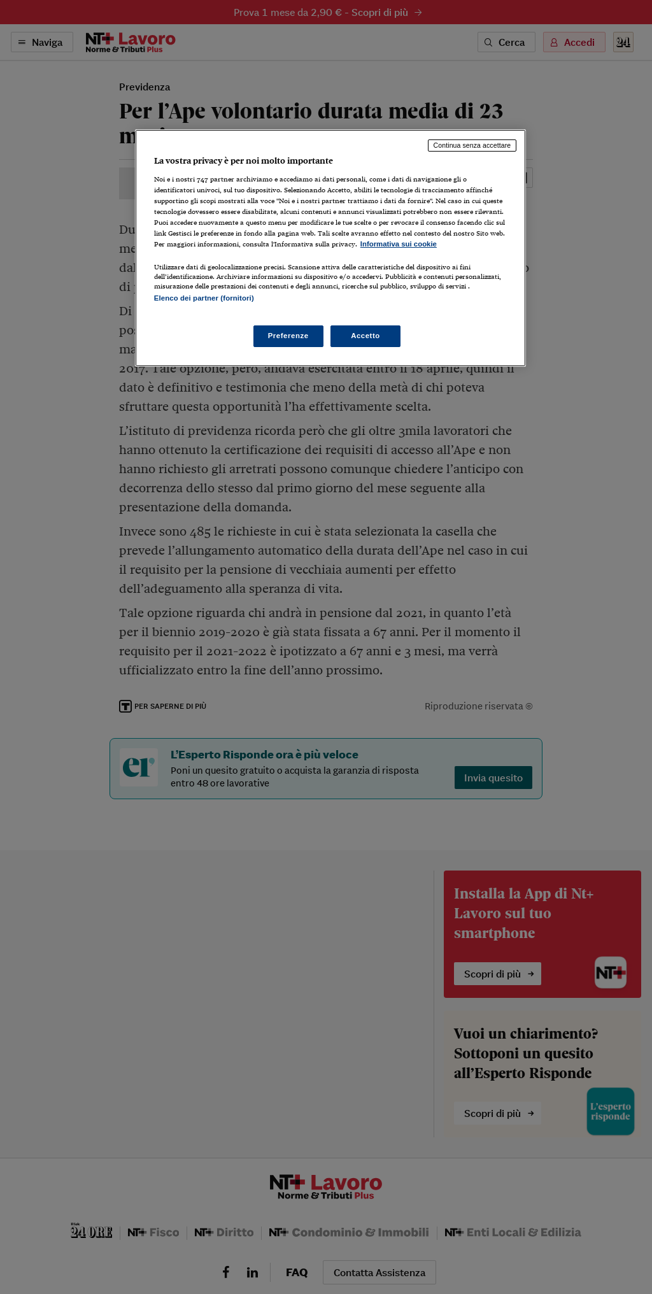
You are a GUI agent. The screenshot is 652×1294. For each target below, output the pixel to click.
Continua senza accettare (472, 145)
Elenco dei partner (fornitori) (204, 298)
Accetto (365, 335)
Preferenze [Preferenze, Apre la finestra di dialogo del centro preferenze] (288, 335)
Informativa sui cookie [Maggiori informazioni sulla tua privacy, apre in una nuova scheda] (398, 244)
